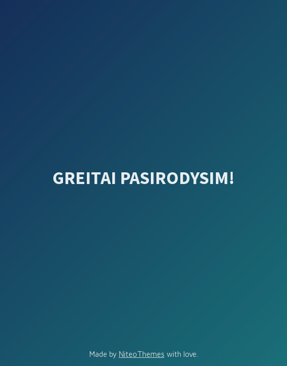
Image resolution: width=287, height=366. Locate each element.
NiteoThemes (142, 354)
